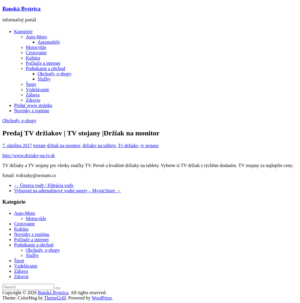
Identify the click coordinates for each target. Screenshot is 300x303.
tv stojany (150, 145)
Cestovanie (36, 52)
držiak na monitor (63, 145)
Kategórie (23, 31)
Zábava (33, 94)
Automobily (49, 42)
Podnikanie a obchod (45, 68)
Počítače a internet (43, 63)
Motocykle (36, 47)
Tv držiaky (128, 145)
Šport (31, 84)
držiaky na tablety (99, 145)
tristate (39, 145)
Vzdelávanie (37, 89)
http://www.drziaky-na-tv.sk (28, 155)
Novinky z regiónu (31, 110)
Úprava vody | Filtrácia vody (44, 185)
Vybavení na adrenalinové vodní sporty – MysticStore (67, 190)
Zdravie (33, 100)
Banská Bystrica (21, 9)
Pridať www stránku (33, 105)
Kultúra (33, 57)
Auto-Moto (36, 36)
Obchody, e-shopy (54, 73)
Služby (44, 78)
